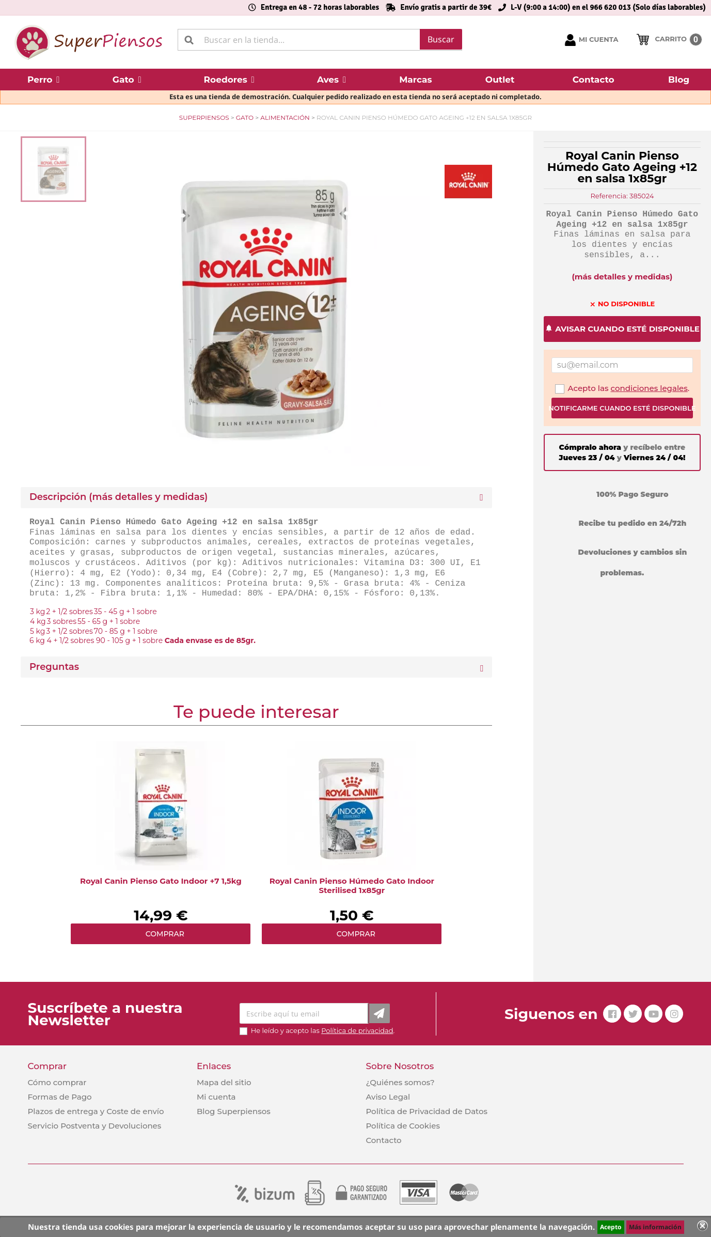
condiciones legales (649, 388)
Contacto (383, 1140)
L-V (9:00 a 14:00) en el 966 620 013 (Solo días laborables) (608, 7)
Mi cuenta (216, 1097)
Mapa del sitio (224, 1082)
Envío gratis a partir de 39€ (446, 7)
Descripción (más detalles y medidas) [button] (118, 497)
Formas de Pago (60, 1097)
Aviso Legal (388, 1097)
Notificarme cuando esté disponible (622, 408)
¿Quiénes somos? (400, 1082)
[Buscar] (320, 40)
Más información (655, 1227)
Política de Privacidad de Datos (426, 1111)
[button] (43, 79)
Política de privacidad (357, 1030)
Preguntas (54, 667)
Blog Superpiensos (234, 1111)
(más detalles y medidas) (622, 276)
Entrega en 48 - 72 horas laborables (320, 7)
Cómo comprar (57, 1082)
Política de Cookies (402, 1126)
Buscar (441, 39)
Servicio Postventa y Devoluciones (95, 1126)
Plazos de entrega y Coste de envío (96, 1111)
